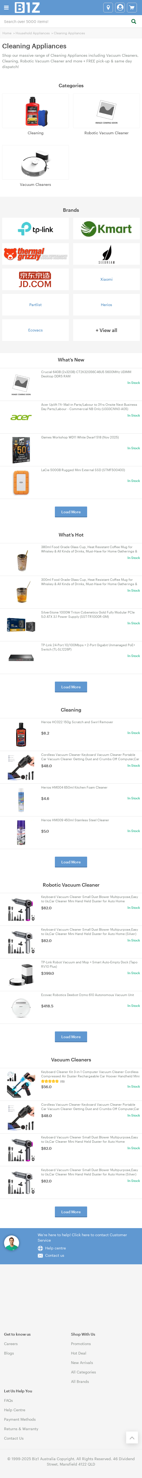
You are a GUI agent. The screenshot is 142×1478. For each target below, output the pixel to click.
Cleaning (36, 132)
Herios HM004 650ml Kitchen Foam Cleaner (74, 787)
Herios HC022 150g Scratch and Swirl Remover (77, 722)
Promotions (81, 1343)
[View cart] (132, 7)
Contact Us (14, 1438)
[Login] (120, 7)
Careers (11, 1343)
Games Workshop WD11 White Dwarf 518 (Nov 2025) (80, 437)
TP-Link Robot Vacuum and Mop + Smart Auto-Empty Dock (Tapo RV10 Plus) (89, 964)
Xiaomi (106, 279)
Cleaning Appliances (69, 33)
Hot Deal (78, 1353)
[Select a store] (108, 7)
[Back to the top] (132, 1437)
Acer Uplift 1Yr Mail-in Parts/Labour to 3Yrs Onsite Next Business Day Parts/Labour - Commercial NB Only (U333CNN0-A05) (89, 407)
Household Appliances (33, 33)
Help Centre (14, 1409)
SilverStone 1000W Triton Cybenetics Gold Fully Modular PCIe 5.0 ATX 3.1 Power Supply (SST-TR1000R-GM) (88, 614)
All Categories (83, 1372)
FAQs (8, 1400)
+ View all (106, 330)
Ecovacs (35, 330)
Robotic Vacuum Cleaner (106, 132)
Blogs (9, 1353)
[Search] (134, 21)
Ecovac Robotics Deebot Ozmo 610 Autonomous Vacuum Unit (87, 995)
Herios (106, 304)
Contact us (54, 1255)
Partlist (35, 304)
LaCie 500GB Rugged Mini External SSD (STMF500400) (83, 470)
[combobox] (71, 21)
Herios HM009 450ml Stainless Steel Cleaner (75, 820)
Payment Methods (20, 1419)
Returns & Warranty (21, 1428)
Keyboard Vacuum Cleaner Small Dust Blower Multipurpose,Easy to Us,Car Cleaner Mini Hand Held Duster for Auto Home (89, 899)
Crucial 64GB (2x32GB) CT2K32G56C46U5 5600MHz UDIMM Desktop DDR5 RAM (86, 374)
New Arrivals (82, 1362)
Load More (71, 512)
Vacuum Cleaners (35, 184)
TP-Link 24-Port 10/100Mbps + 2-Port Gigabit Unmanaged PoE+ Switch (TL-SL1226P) (88, 647)
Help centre (55, 1248)
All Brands (80, 1381)
